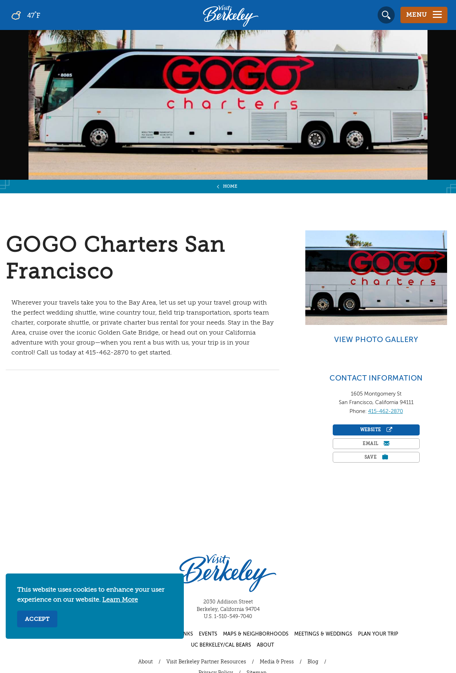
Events (208, 634)
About (265, 645)
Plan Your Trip (378, 634)
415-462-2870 (385, 411)
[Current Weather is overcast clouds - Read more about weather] (46, 15)
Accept (37, 619)
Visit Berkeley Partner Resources (206, 661)
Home (230, 186)
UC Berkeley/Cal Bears (221, 645)
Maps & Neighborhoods (256, 634)
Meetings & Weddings (323, 634)
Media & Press (277, 661)
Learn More (120, 600)
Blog (312, 661)
